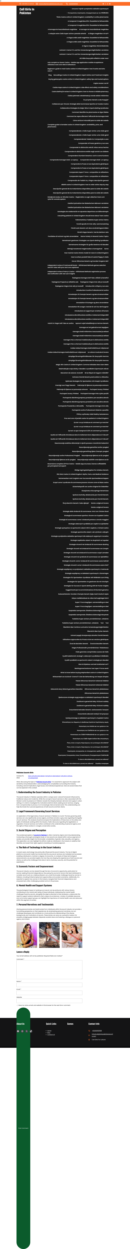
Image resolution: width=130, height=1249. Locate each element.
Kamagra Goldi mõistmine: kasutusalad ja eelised (91, 332)
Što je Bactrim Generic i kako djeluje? (76, 503)
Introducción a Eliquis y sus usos (97, 286)
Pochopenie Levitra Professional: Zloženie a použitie (90, 410)
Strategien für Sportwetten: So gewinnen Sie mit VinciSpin (88, 582)
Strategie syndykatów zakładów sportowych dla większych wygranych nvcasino (80, 536)
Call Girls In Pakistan (26, 11)
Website (19, 997)
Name (19, 981)
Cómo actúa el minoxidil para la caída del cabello (91, 120)
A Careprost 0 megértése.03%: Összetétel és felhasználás (88, 21)
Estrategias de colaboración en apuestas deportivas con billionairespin (83, 212)
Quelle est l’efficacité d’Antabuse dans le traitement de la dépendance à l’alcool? (79, 435)
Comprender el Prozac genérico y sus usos (93, 143)
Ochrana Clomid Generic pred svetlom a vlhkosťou (90, 377)
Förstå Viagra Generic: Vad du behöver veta (93, 232)
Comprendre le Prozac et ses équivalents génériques (90, 164)
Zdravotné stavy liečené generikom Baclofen (67, 689)
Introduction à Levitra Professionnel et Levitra (92, 290)
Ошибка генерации (102, 763)
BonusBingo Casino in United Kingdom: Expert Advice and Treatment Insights (81, 75)
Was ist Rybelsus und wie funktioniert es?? (93, 664)
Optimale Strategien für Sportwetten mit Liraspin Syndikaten (87, 381)
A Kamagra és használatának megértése (62, 29)
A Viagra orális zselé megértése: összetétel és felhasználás (88, 38)
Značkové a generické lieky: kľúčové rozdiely (93, 701)
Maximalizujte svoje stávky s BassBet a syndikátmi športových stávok (84, 369)
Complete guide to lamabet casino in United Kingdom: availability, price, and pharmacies (75, 126)
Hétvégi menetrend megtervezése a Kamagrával (84, 249)
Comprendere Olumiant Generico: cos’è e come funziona (88, 156)
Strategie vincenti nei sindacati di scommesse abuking (89, 544)
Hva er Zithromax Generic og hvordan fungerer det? (90, 261)
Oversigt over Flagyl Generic (65, 385)
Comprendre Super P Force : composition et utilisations (89, 172)
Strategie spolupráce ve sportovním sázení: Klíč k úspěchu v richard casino (82, 528)
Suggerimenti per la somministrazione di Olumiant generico (87, 590)
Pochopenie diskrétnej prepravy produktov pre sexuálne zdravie (86, 398)
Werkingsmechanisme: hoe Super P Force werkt (92, 668)
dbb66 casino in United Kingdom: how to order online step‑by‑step (85, 185)
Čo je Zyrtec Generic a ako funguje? (96, 100)
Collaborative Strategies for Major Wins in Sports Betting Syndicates (84, 108)
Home (106, 249)
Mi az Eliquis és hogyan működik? (97, 373)
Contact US (51, 1035)
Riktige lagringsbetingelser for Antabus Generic (92, 470)
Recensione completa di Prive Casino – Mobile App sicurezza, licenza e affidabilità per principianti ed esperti (77, 465)
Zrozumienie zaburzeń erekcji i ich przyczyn (93, 714)
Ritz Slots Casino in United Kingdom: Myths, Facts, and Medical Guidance (83, 474)
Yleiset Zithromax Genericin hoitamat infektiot (92, 681)
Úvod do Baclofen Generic (79, 644)
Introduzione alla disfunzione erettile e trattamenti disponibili (87, 315)
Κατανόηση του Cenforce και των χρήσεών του (93, 730)
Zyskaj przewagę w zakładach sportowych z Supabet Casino (87, 718)
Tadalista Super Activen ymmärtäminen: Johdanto (90, 619)
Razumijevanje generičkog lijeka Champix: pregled (90, 451)
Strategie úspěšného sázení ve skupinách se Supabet (89, 540)
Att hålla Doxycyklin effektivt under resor (94, 58)
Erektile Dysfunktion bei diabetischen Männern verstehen (88, 203)
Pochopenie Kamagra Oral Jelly (97, 406)
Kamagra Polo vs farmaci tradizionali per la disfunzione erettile (86, 340)
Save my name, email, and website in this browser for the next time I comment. (44, 1005)
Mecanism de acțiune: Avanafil (72, 373)
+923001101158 (73, 4)
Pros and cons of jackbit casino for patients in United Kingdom (86, 418)
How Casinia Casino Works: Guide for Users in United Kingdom (86, 253)
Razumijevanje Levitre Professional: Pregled (64, 456)
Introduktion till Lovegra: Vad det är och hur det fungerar (88, 307)
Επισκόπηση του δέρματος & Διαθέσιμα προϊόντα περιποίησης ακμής (85, 722)
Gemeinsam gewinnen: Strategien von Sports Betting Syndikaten (85, 240)
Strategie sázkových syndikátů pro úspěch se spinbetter (88, 524)
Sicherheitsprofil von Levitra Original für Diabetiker (91, 487)
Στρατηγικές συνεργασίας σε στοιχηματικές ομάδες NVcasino (88, 751)
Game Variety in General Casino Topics (95, 236)
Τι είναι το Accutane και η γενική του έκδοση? (93, 759)
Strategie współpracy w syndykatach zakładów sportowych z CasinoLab (83, 569)
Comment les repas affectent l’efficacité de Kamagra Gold (88, 116)
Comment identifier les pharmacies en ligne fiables (90, 112)
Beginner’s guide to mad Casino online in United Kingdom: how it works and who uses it (76, 70)
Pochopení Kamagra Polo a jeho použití (95, 394)
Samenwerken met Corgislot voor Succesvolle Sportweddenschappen (84, 478)
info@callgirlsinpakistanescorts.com (51, 4)
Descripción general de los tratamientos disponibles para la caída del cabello (81, 189)
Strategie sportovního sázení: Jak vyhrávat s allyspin (90, 532)
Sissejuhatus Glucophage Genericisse (95, 491)
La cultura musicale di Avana (98, 352)
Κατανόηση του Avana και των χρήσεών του (94, 726)
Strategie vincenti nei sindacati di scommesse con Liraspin (88, 549)
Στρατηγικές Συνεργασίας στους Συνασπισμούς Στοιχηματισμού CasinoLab (83, 755)
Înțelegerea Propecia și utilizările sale (65, 282)
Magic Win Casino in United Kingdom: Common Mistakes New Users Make (82, 365)
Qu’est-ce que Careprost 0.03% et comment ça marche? (88, 431)
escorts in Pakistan (40, 835)
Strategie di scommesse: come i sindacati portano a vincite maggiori (84, 520)
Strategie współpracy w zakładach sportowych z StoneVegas (87, 573)
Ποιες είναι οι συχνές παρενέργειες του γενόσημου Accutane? (88, 743)
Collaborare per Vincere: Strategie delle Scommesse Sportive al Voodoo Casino (80, 104)
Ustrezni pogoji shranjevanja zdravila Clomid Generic (90, 635)
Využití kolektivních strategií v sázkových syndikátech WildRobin (85, 656)
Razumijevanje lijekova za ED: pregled (95, 456)
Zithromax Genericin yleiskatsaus (97, 689)
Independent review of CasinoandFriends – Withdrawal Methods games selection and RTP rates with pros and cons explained (77, 266)
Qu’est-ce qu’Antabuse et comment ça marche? (91, 422)
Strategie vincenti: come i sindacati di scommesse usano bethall (85, 561)
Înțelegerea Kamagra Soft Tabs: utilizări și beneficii (90, 278)
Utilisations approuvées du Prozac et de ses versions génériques (86, 639)
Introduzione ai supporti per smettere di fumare (92, 311)
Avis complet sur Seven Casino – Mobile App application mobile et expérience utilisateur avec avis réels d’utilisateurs (75, 63)
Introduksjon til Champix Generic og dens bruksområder (88, 294)
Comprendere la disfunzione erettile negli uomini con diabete (87, 152)
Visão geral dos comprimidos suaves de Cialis (92, 652)
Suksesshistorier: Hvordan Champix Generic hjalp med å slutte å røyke (83, 594)
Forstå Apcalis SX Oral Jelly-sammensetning (93, 224)
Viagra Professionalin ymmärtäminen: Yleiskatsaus (90, 648)
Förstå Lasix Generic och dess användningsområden (90, 228)
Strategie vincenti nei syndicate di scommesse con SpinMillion (86, 557)
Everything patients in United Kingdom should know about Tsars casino (83, 216)
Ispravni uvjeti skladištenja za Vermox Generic (92, 323)
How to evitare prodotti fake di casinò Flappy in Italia (90, 257)
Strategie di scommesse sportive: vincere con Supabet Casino (86, 516)
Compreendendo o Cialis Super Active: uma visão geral (89, 131)
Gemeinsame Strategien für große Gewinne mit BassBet (89, 245)
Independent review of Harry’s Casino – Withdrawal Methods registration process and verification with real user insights (77, 273)
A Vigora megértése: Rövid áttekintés (95, 46)
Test (102, 623)
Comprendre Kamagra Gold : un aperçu (64, 160)
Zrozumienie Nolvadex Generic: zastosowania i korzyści (89, 710)
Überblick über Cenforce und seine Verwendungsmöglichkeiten (86, 627)
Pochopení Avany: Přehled (99, 389)
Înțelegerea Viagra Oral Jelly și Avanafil (94, 282)
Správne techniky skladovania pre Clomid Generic (91, 495)
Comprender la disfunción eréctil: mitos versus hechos (89, 147)
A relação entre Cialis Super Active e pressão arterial (67, 34)
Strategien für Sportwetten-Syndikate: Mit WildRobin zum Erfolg (86, 578)
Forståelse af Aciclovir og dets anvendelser (63, 236)
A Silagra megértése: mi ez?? (98, 34)
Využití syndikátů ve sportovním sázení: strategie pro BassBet (87, 660)
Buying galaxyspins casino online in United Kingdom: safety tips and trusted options (79, 79)
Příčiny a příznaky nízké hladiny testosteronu (93, 414)
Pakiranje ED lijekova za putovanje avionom (93, 385)
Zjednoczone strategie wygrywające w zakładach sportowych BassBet (83, 697)
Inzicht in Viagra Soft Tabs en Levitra (61, 323)
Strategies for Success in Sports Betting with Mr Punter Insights (86, 586)
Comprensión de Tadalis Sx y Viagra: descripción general (88, 180)
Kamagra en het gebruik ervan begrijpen (94, 327)
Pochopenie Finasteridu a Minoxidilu (71, 406)
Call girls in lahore (66, 776)
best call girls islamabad (36, 776)
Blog (50, 75)
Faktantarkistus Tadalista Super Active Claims (92, 220)
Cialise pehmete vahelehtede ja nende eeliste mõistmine (88, 96)
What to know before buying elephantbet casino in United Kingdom (85, 673)
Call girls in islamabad (52, 776)
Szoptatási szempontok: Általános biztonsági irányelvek (89, 611)
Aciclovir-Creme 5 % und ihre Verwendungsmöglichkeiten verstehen (84, 50)
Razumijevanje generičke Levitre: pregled (94, 447)
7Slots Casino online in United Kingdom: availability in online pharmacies (82, 17)
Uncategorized (33, 778)
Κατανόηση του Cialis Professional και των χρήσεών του (90, 735)
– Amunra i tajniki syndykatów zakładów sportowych (90, 9)
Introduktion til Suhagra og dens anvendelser (92, 303)
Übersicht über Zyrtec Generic (98, 631)
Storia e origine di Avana (100, 503)
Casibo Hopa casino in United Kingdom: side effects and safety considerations (81, 87)
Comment (20, 959)
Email (18, 989)
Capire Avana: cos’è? (101, 83)
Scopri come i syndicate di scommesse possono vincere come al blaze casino (81, 482)
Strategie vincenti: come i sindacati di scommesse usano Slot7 (86, 565)
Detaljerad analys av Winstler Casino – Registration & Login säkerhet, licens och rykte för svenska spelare (76, 198)
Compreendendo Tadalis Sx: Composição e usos (91, 139)
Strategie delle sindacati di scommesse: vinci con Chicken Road (86, 511)
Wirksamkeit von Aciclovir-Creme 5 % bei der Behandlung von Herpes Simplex (81, 677)
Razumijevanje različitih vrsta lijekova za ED (93, 460)
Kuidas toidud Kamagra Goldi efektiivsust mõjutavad (89, 348)
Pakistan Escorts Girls (43, 782)
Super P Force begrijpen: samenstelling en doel (92, 602)
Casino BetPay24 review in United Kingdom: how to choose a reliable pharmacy (80, 92)
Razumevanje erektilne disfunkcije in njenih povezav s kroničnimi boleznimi (82, 443)
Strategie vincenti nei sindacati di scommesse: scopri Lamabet (86, 553)
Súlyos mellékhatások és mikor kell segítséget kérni (90, 598)
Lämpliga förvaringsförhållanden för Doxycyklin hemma (88, 356)
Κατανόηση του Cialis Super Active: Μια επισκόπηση (91, 739)
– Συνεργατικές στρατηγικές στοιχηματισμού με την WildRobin (88, 13)
